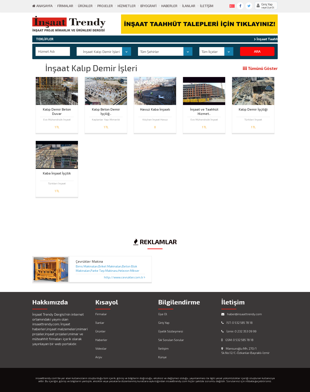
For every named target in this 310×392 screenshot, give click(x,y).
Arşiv (98, 357)
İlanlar (188, 6)
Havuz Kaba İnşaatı (155, 109)
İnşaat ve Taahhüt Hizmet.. (204, 110)
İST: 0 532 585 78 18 (237, 322)
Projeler (105, 6)
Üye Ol (162, 314)
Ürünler (85, 6)
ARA (257, 51)
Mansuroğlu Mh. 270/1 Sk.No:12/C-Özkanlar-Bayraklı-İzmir (245, 351)
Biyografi (148, 6)
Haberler (169, 6)
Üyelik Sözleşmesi (170, 331)
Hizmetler (127, 6)
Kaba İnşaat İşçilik (57, 173)
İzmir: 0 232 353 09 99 (238, 331)
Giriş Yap (163, 322)
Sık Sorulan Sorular (171, 340)
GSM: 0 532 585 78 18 (237, 340)
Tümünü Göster (260, 68)
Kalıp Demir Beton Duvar (57, 110)
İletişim (206, 6)
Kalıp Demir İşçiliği (253, 109)
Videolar (101, 348)
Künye (162, 357)
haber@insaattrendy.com (241, 314)
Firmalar (65, 6)
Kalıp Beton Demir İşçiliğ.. (106, 110)
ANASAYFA (42, 6)
